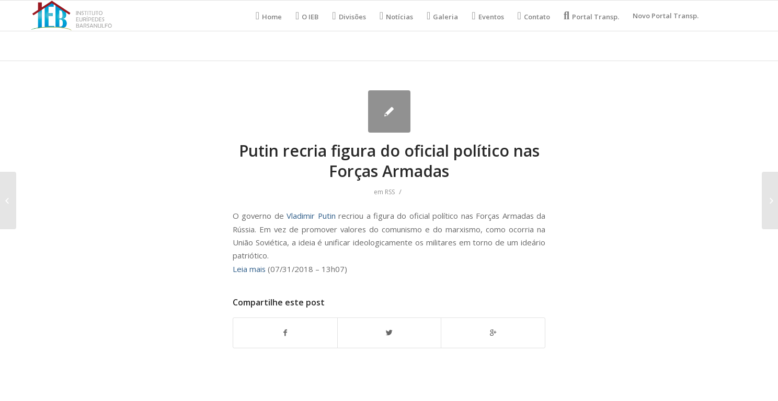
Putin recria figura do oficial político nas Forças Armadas (389, 161)
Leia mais (249, 269)
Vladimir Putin (312, 215)
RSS (390, 191)
